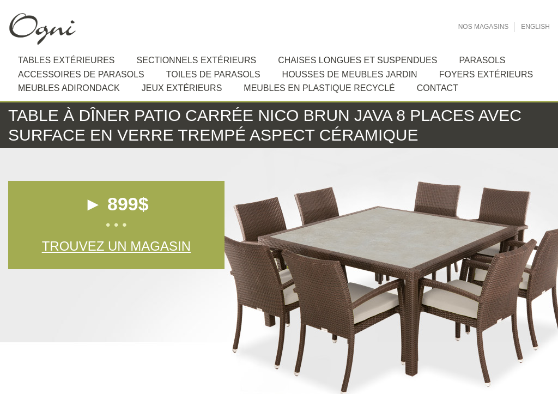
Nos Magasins (483, 27)
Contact (437, 88)
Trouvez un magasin (116, 246)
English (535, 27)
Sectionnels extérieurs (197, 60)
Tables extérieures (66, 60)
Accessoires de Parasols (81, 74)
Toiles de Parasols (213, 74)
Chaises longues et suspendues (357, 60)
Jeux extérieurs (182, 88)
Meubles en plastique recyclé (319, 88)
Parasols (482, 60)
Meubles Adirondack (69, 88)
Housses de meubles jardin (349, 74)
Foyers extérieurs (486, 74)
